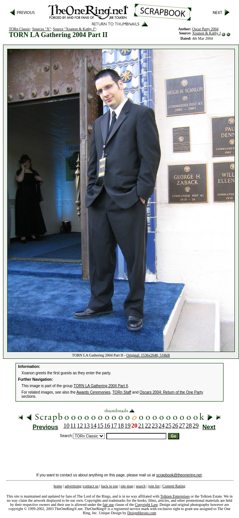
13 (87, 425)
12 (80, 425)
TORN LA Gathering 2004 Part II (101, 386)
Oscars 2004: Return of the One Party (171, 392)
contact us (90, 486)
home (58, 486)
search (141, 486)
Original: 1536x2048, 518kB (148, 355)
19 (127, 425)
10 (67, 425)
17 (114, 425)
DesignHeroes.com (141, 513)
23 (155, 425)
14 (93, 425)
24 (161, 425)
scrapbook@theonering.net (179, 475)
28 (189, 425)
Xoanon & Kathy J (206, 33)
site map (127, 486)
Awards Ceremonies (93, 392)
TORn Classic (19, 29)
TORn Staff (121, 392)
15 (100, 425)
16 (107, 425)
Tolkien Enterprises (175, 496)
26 (175, 425)
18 (121, 425)
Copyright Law (146, 504)
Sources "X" (41, 29)
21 (141, 425)
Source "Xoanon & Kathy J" (74, 29)
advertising (73, 486)
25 (168, 425)
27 (182, 425)
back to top (109, 486)
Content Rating (173, 486)
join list (154, 486)
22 (148, 425)
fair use (108, 504)
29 (195, 425)
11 (73, 425)
